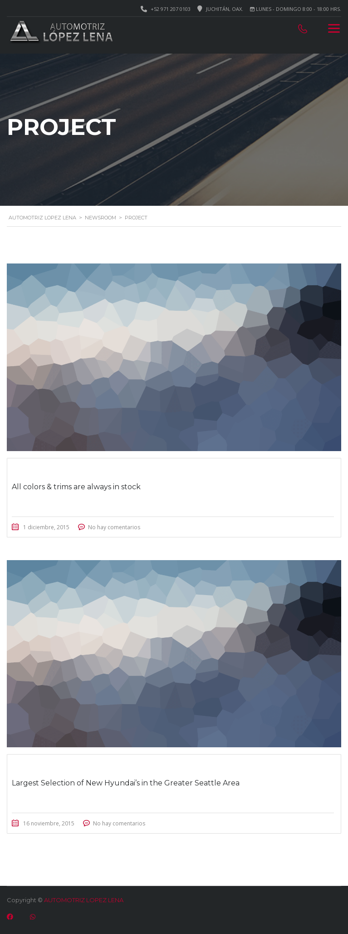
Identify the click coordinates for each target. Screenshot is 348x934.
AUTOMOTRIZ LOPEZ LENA (83, 900)
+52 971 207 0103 (171, 8)
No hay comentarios (114, 527)
